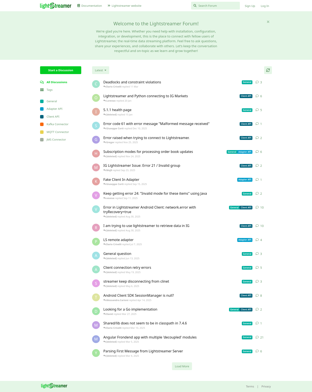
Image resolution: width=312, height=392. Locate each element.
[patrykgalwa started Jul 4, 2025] (96, 242)
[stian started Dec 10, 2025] (96, 126)
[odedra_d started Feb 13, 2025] (96, 98)
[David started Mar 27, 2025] (96, 311)
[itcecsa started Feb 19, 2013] (96, 112)
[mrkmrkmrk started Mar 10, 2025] (96, 325)
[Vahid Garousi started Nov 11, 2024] (96, 209)
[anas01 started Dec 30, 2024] (96, 269)
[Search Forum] (215, 6)
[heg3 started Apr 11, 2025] (96, 153)
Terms (250, 386)
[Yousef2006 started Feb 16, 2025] (96, 353)
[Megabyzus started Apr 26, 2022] (96, 339)
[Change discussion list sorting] (100, 70)
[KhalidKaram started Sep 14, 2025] (96, 181)
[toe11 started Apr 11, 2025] (96, 297)
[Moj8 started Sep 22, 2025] (96, 167)
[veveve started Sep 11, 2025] (96, 195)
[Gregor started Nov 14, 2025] (96, 140)
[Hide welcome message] (268, 22)
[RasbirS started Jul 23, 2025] (96, 228)
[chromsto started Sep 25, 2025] (96, 84)
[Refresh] (268, 70)
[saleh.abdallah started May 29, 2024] (96, 283)
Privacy (266, 386)
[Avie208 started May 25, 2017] (96, 255)
